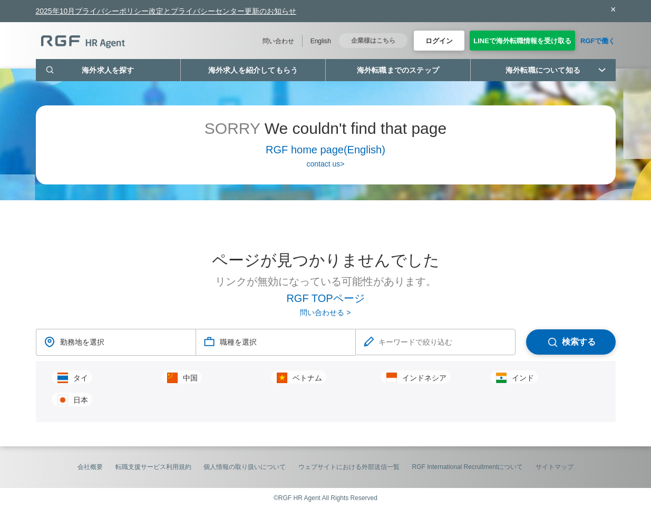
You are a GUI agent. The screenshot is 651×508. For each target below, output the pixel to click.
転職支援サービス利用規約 (153, 467)
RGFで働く (597, 41)
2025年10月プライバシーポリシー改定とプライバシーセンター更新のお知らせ (166, 11)
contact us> (326, 164)
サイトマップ (555, 467)
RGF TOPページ (325, 298)
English (320, 41)
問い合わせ (278, 41)
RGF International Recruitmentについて (467, 467)
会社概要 (90, 467)
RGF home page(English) (325, 149)
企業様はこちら (373, 40)
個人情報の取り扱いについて (244, 467)
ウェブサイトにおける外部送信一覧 (349, 467)
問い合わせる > (325, 312)
